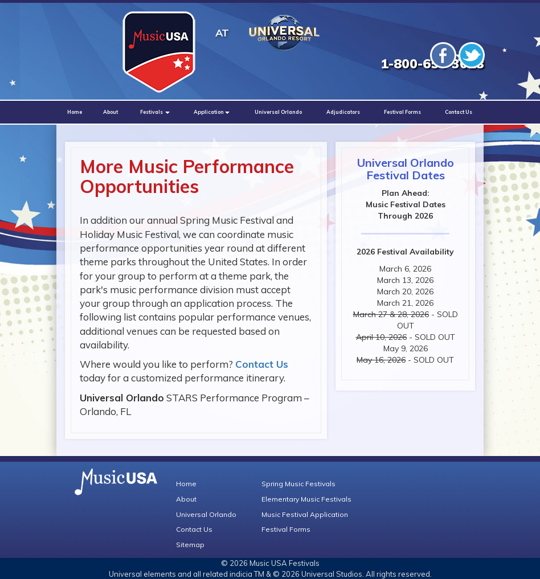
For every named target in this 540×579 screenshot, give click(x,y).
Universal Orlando (278, 112)
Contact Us (458, 112)
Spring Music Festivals (298, 483)
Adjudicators (343, 112)
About (110, 112)
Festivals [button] (155, 112)
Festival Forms (402, 112)
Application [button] (212, 112)
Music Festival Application (304, 514)
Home (74, 112)
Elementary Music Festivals (306, 499)
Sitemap (190, 544)
